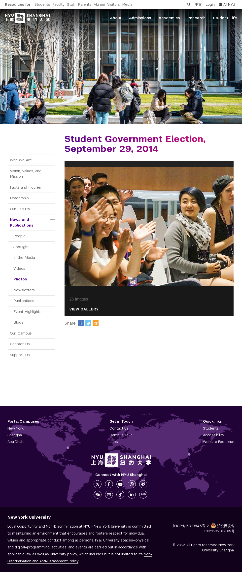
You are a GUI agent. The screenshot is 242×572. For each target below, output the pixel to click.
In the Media (24, 257)
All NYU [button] (227, 4)
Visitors (113, 4)
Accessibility (213, 435)
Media (127, 4)
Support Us (20, 354)
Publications (23, 300)
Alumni (99, 4)
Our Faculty (20, 208)
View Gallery (84, 309)
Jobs (113, 441)
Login (210, 4)
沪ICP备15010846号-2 (191, 526)
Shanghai (15, 435)
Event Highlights (27, 311)
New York (15, 428)
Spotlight (21, 246)
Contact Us (20, 343)
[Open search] (188, 4)
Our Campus (21, 333)
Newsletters (24, 290)
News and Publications (22, 222)
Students (42, 4)
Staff (71, 4)
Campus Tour (120, 435)
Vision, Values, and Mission (26, 173)
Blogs (18, 322)
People (19, 236)
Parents (84, 4)
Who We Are (21, 160)
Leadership (19, 198)
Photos (20, 279)
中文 (198, 4)
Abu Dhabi (15, 441)
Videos (19, 268)
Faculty (59, 4)
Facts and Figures (25, 187)
